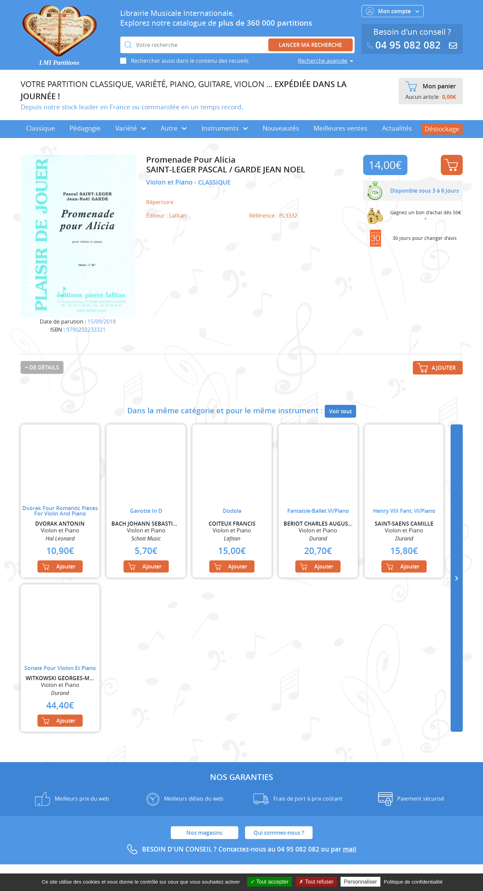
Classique (40, 128)
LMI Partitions (59, 62)
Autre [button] (174, 128)
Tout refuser (316, 882)
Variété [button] (130, 128)
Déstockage (442, 128)
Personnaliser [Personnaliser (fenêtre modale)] (360, 882)
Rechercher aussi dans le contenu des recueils (190, 60)
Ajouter (451, 165)
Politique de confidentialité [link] (413, 882)
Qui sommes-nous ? (278, 832)
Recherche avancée (322, 60)
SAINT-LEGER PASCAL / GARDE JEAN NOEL (225, 169)
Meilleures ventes (340, 128)
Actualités (397, 128)
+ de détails (42, 367)
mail (349, 849)
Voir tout (340, 411)
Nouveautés (281, 128)
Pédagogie (85, 128)
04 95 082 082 (405, 45)
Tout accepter (269, 882)
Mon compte (392, 11)
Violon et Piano (170, 182)
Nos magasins (204, 832)
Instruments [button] (225, 128)
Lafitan (177, 215)
